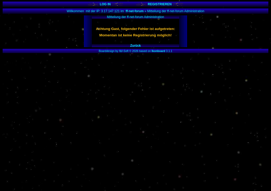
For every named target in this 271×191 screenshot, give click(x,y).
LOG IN (105, 4)
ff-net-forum (135, 11)
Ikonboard (158, 51)
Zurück (135, 45)
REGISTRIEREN (159, 4)
